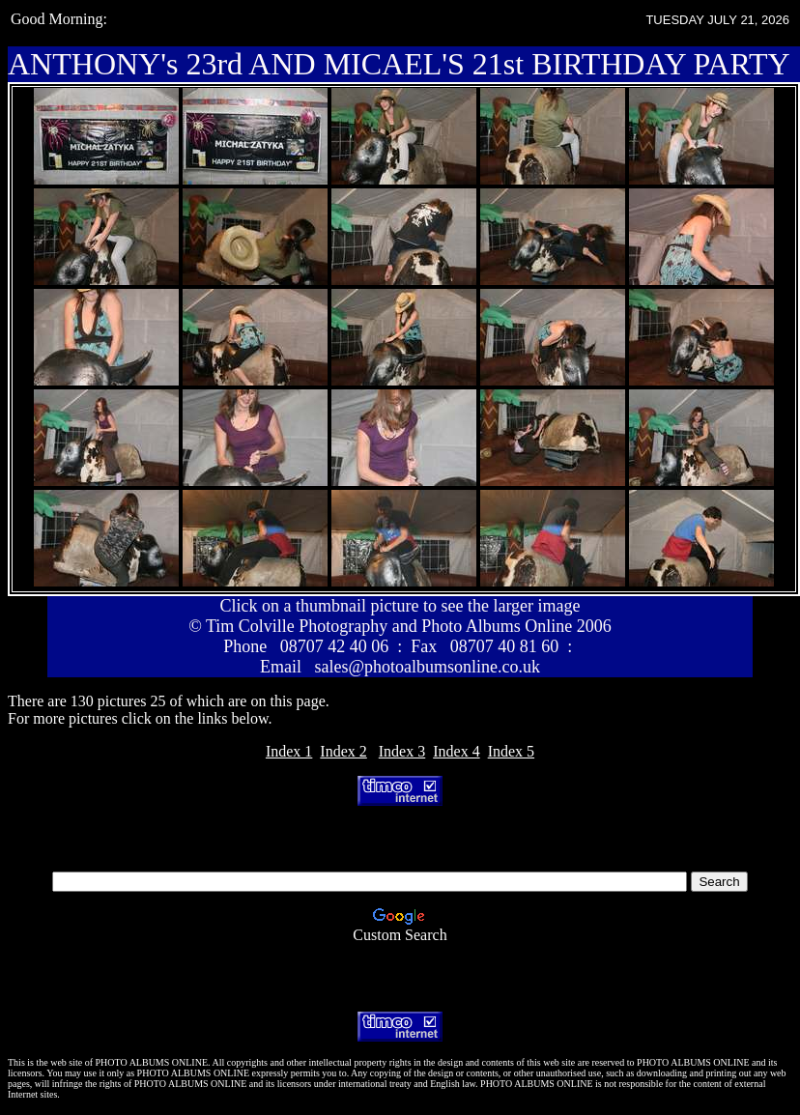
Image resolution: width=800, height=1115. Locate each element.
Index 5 (511, 751)
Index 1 (289, 751)
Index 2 (343, 751)
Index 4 (456, 751)
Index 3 (402, 751)
